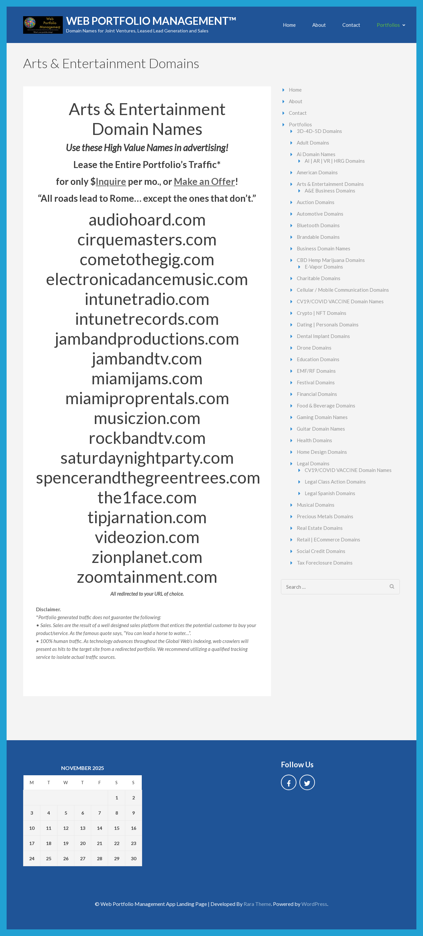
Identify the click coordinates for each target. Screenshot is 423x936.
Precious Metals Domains (325, 516)
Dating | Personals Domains (328, 324)
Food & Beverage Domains (326, 405)
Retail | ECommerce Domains (328, 539)
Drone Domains (314, 348)
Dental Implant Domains (323, 336)
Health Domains (314, 440)
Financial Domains (317, 394)
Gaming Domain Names (322, 417)
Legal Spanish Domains (330, 493)
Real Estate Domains (320, 528)
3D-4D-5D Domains (319, 131)
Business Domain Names (323, 248)
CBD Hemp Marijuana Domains (331, 260)
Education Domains (318, 359)
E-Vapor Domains (324, 267)
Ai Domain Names (316, 154)
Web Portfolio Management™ (151, 20)
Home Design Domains (322, 452)
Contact (351, 25)
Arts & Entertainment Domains (330, 184)
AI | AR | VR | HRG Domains (335, 161)
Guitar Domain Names (321, 429)
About (319, 25)
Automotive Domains (320, 214)
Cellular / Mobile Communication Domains (343, 290)
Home (289, 25)
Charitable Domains (318, 278)
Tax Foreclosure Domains (325, 563)
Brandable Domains (318, 237)
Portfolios (388, 25)
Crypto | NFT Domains (321, 313)
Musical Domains (315, 505)
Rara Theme (257, 904)
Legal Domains (313, 463)
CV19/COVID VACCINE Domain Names (340, 301)
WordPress (314, 904)
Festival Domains (316, 382)
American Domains (317, 172)
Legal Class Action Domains (335, 482)
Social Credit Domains (321, 551)
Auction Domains (315, 202)
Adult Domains (313, 143)
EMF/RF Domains (316, 371)
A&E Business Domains (330, 190)
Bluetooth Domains (318, 225)
